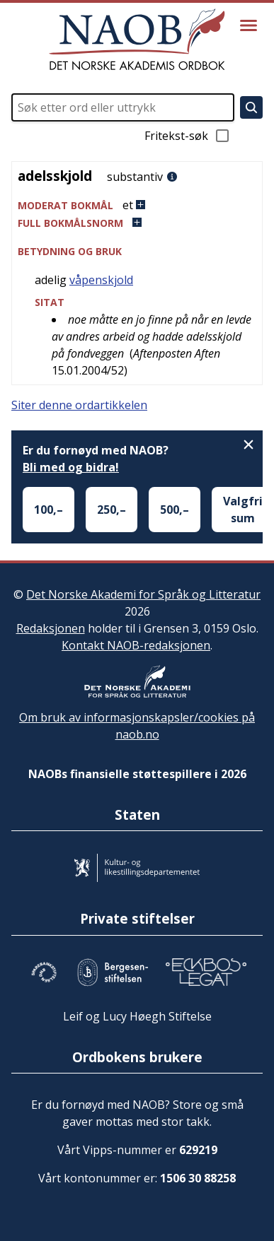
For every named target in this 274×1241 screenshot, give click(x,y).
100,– (48, 509)
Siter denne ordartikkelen (79, 405)
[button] (137, 205)
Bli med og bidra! (71, 467)
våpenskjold (101, 280)
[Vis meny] (248, 25)
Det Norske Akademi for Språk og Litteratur (143, 594)
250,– (111, 509)
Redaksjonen (50, 628)
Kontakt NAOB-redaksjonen (136, 645)
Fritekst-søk (187, 135)
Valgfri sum (243, 509)
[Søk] (251, 107)
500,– (174, 509)
